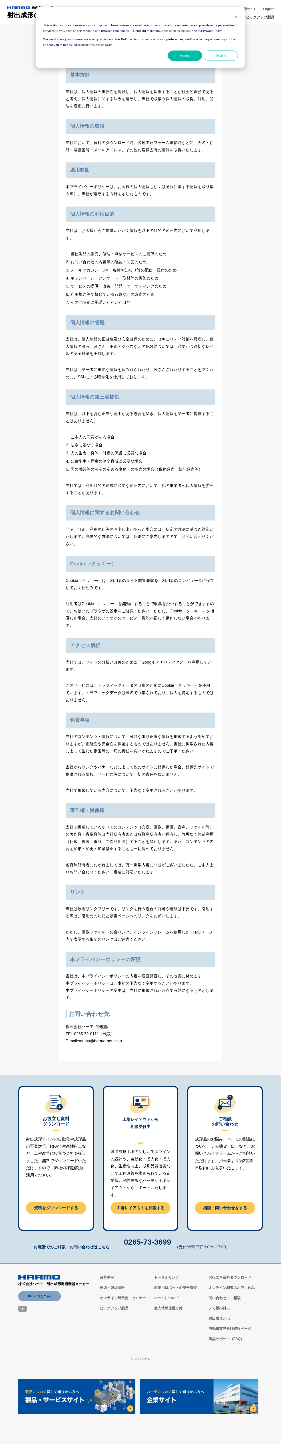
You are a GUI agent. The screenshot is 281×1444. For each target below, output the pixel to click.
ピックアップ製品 (260, 17)
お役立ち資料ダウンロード (230, 1277)
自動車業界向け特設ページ (230, 1329)
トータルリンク (166, 1277)
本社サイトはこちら (40, 1296)
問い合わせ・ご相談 (225, 1298)
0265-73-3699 (147, 1242)
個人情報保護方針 (168, 1308)
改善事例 (107, 1277)
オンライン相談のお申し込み (232, 1288)
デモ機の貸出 (219, 1308)
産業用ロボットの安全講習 (175, 1288)
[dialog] (140, 37)
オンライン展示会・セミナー (123, 1298)
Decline (221, 55)
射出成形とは (219, 1318)
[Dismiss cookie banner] (236, 17)
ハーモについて (166, 1298)
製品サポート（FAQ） (226, 1339)
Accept (185, 55)
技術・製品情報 (112, 1288)
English (268, 9)
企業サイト (248, 9)
